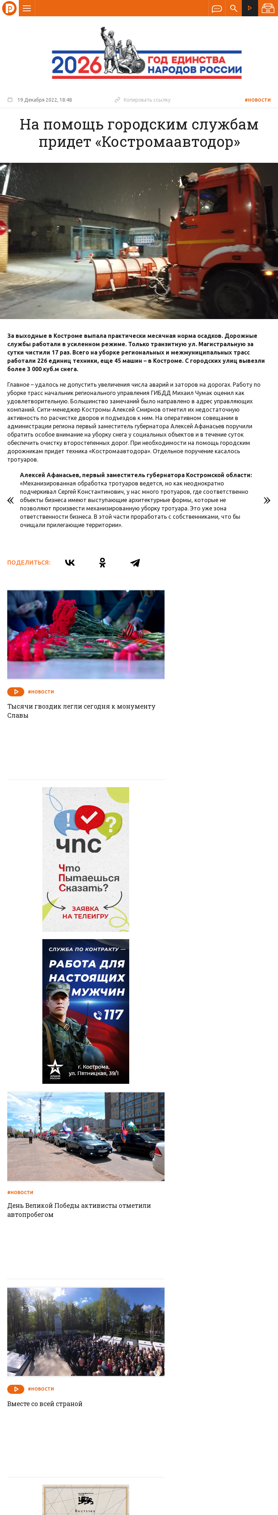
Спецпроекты (124, 1331)
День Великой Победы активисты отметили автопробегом (202, 871)
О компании (50, 1331)
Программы (228, 1331)
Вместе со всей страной (48, 1047)
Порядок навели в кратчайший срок (206, 1225)
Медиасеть (257, 1506)
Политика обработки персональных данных (165, 1481)
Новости (87, 1331)
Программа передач (178, 1331)
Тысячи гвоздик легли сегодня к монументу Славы (64, 694)
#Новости (258, 100)
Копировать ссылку (142, 99)
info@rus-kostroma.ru (75, 1379)
